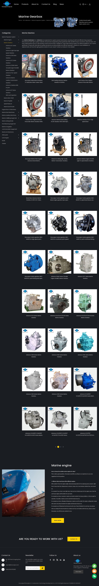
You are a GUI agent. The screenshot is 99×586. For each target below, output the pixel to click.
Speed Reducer (8, 104)
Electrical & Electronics (8, 132)
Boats (3, 140)
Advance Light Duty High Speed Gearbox (12, 52)
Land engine (5, 138)
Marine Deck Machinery (8, 112)
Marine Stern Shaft (9, 98)
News (62, 4)
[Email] (33, 568)
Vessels (4, 143)
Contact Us (46, 4)
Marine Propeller (8, 101)
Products (25, 4)
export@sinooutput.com (12, 565)
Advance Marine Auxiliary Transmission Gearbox (12, 80)
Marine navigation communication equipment (9, 128)
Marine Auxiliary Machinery (9, 115)
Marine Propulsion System (38, 20)
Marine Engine (7, 40)
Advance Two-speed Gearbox (11, 74)
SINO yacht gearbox (11, 95)
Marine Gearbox (50, 20)
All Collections (26, 20)
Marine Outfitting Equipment (9, 118)
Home (16, 4)
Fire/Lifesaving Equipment (9, 124)
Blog (55, 4)
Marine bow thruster (9, 106)
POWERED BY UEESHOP (74, 583)
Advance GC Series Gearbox (11, 62)
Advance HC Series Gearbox (11, 47)
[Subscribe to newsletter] (42, 568)
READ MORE (57, 520)
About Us (35, 4)
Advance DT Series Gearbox (11, 91)
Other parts (5, 135)
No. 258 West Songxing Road (13, 560)
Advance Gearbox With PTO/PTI (12, 86)
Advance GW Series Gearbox (11, 57)
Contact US (73, 539)
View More (78, 572)
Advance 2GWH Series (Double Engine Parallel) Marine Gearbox (12, 68)
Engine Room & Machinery (9, 109)
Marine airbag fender (7, 121)
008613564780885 (11, 569)
